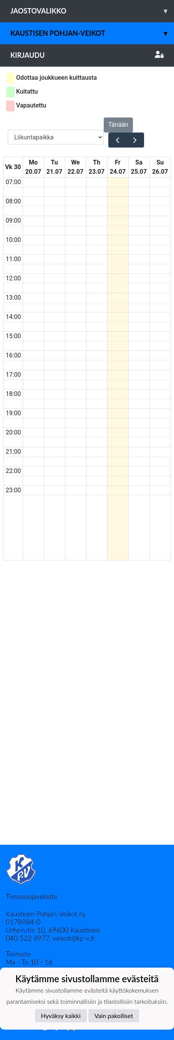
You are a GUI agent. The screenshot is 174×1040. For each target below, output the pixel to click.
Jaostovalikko (92, 11)
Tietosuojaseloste (31, 896)
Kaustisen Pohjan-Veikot (92, 33)
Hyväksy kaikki (61, 1015)
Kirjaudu (87, 55)
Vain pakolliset (113, 1015)
